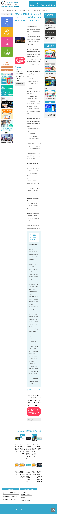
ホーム (2, 10)
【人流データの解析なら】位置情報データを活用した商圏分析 (28, 476)
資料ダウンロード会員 (37, 5)
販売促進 (9, 10)
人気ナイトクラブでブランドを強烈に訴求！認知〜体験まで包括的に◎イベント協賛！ (28, 451)
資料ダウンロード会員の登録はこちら (11, 492)
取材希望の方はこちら (26, 494)
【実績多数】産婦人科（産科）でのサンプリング (22, 474)
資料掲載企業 (50, 5)
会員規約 (23, 497)
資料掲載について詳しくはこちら (10, 499)
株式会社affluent (33, 420)
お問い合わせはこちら (26, 492)
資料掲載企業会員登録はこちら (10, 496)
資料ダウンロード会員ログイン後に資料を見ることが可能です (20, 60)
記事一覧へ (7, 70)
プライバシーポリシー (26, 500)
